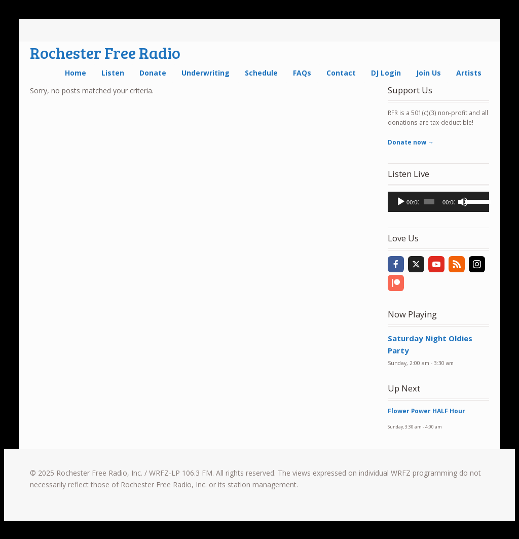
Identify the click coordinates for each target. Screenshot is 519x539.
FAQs (302, 73)
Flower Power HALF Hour (426, 411)
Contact (341, 73)
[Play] (401, 202)
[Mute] (463, 202)
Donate (152, 73)
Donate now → (411, 142)
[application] (438, 202)
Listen (112, 73)
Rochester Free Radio (105, 52)
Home (75, 73)
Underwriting (205, 73)
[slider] (429, 201)
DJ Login (386, 73)
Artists (468, 73)
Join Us (428, 73)
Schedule (261, 73)
